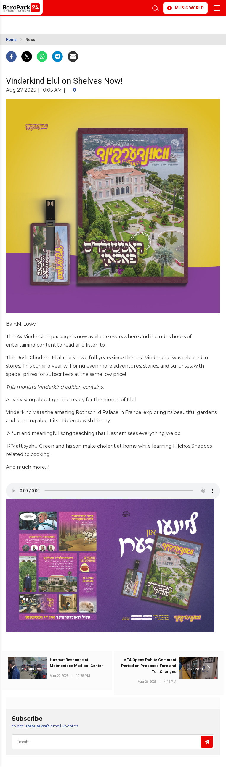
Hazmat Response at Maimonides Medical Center (76, 663)
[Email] (113, 741)
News (30, 40)
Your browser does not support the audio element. (113, 491)
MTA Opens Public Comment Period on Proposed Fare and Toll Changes (148, 666)
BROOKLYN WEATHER (93, 23)
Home (11, 40)
